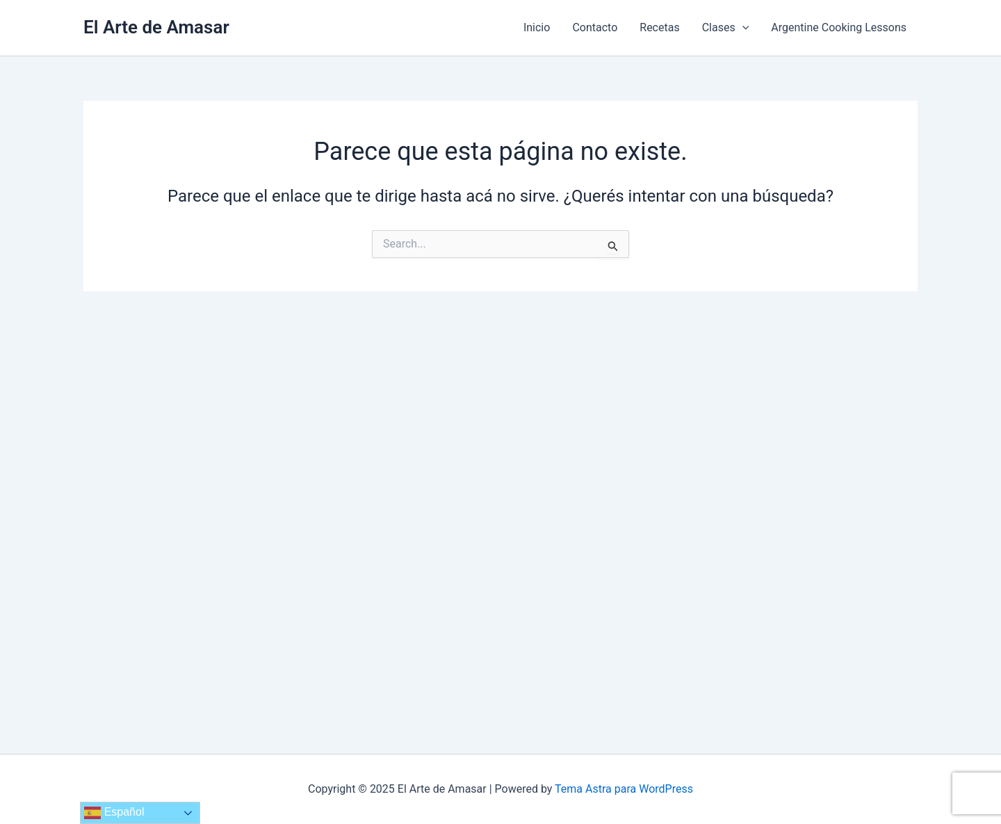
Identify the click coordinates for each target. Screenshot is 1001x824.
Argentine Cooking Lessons (838, 27)
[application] (742, 28)
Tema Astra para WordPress (624, 788)
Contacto (594, 27)
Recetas (659, 27)
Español (114, 813)
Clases (725, 28)
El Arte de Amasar (156, 27)
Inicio (536, 27)
